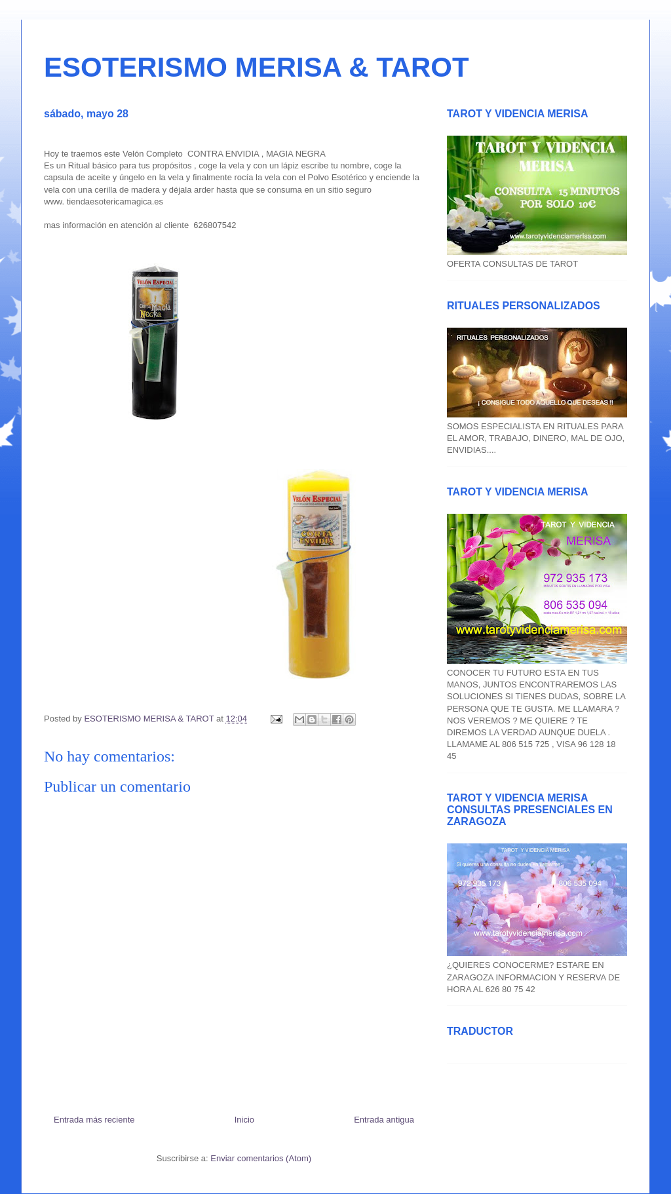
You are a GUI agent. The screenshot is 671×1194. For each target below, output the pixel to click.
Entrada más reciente (94, 1120)
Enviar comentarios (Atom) (260, 1158)
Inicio (244, 1120)
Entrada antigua (384, 1120)
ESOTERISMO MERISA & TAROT (256, 67)
